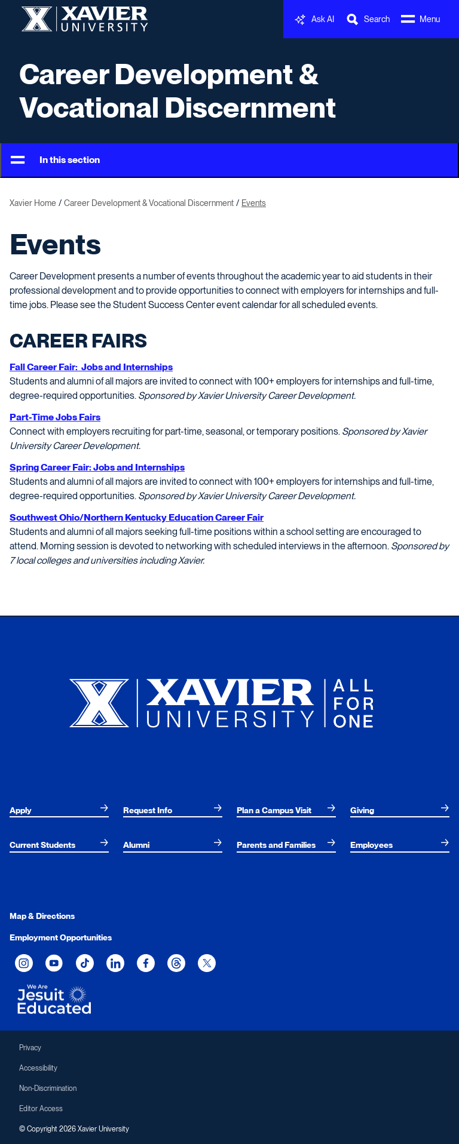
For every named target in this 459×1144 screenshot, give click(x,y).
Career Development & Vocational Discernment (177, 91)
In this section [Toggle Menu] (55, 160)
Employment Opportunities (61, 937)
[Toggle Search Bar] (367, 19)
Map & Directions (42, 916)
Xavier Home (33, 203)
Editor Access (41, 1109)
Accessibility (38, 1068)
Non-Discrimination (47, 1088)
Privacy (30, 1048)
